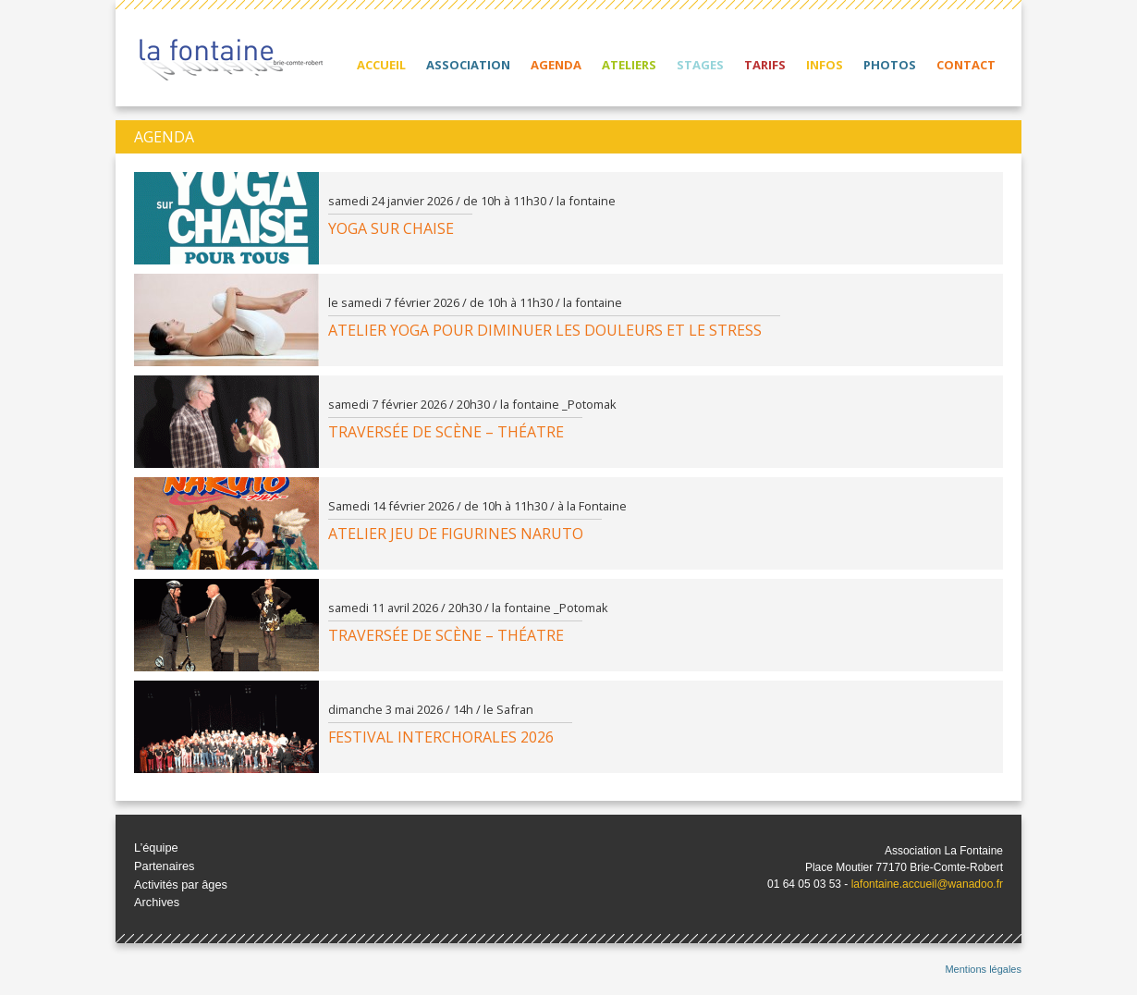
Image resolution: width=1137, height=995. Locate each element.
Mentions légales (983, 969)
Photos (889, 64)
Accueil (381, 64)
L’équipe (156, 847)
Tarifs (765, 64)
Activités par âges (180, 884)
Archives (156, 902)
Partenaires (164, 866)
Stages (700, 64)
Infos (824, 64)
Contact (966, 64)
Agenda (556, 64)
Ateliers (629, 64)
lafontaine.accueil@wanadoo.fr (927, 884)
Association (468, 64)
